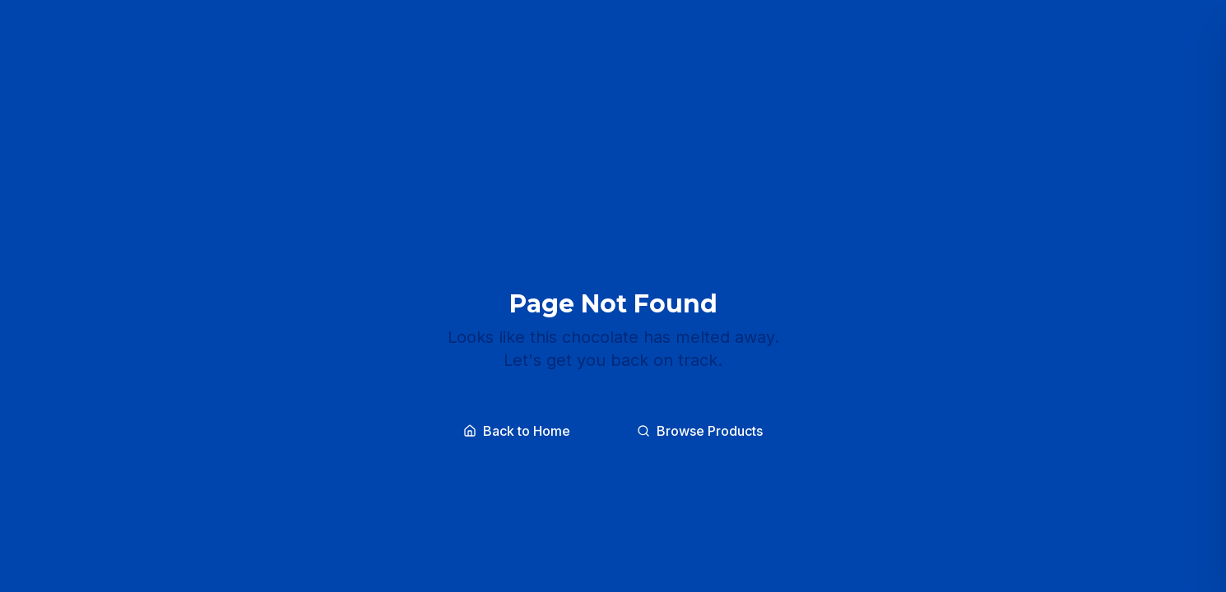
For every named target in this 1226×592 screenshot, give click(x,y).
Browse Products (700, 431)
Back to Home (516, 431)
